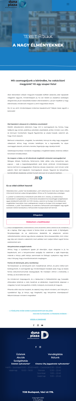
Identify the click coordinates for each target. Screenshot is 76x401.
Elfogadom (38, 215)
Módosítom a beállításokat (38, 222)
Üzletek (20, 354)
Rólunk (55, 357)
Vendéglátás (55, 354)
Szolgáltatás (21, 360)
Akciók (21, 357)
